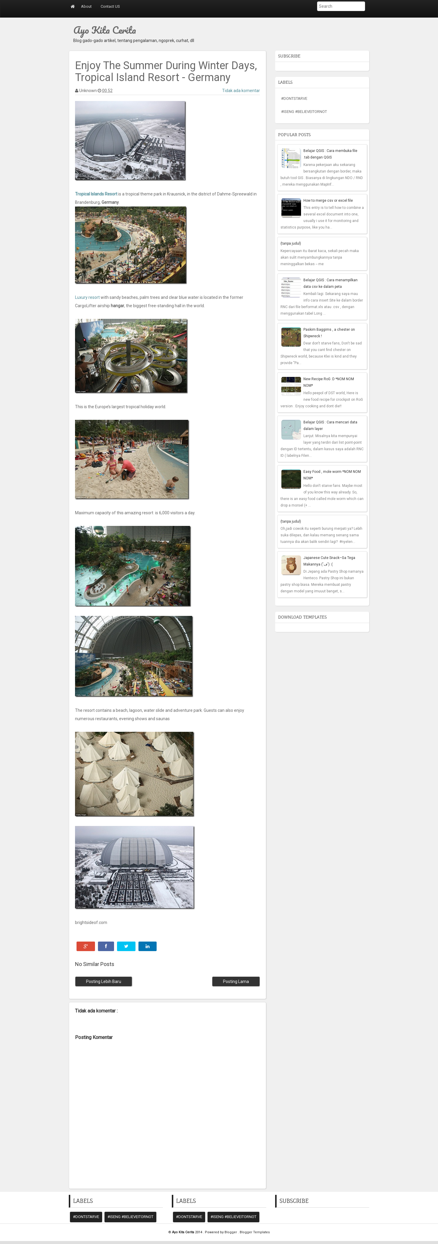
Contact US (110, 6)
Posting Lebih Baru (103, 981)
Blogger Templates (255, 1232)
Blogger (231, 1232)
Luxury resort (87, 297)
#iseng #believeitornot (304, 111)
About (86, 6)
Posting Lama (236, 981)
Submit (310, 15)
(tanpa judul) (290, 243)
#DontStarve (294, 98)
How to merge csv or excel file (328, 200)
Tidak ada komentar (241, 90)
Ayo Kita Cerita (104, 30)
